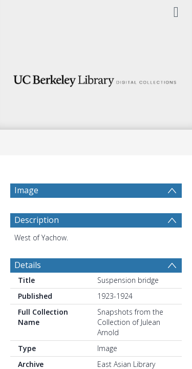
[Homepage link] (96, 78)
